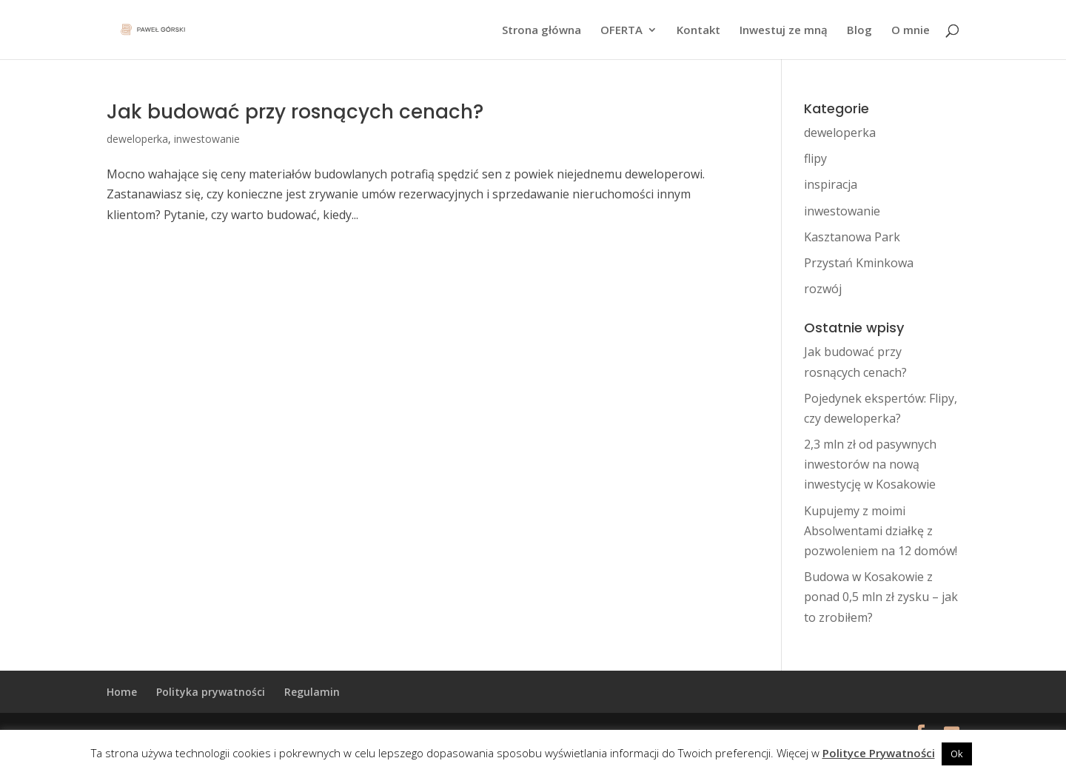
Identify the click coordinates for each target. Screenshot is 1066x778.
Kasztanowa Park (852, 237)
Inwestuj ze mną (784, 30)
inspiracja (830, 184)
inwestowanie (207, 139)
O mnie (910, 30)
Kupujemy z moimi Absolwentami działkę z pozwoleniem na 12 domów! (880, 531)
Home (122, 692)
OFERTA (621, 30)
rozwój (823, 289)
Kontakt (698, 30)
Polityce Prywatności (878, 752)
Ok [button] (957, 753)
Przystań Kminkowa (859, 263)
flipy (815, 158)
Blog (859, 30)
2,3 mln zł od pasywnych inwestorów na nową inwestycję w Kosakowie (870, 464)
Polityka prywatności (210, 692)
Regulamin (312, 692)
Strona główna (541, 30)
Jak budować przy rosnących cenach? (295, 111)
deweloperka (137, 139)
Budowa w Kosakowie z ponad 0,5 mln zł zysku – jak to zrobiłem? (881, 597)
